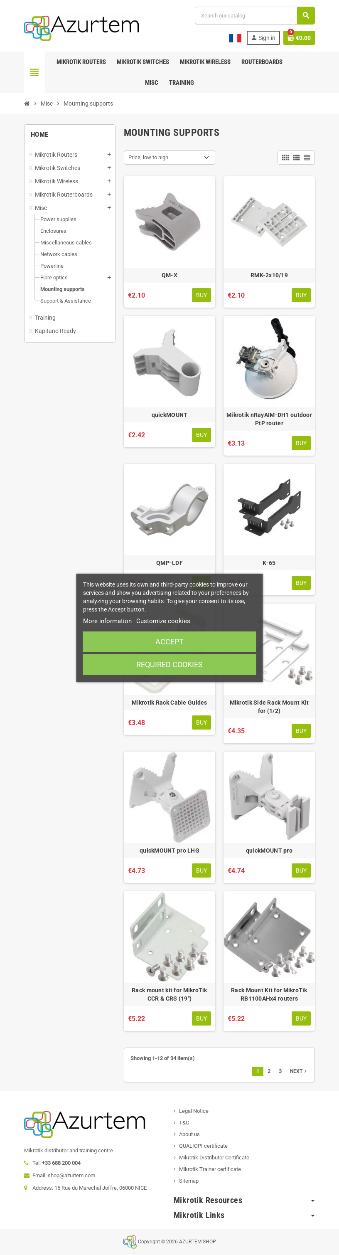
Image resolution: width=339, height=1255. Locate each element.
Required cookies (169, 664)
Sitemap (189, 1181)
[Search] (254, 16)
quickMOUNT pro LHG (169, 850)
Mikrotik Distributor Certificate (214, 1157)
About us (189, 1134)
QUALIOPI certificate (203, 1146)
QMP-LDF (169, 563)
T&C (184, 1122)
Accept (169, 641)
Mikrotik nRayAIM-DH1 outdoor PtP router (269, 419)
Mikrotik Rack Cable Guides (169, 702)
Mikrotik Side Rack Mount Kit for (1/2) (269, 706)
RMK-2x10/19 (269, 275)
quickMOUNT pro (269, 850)
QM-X (169, 275)
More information (107, 621)
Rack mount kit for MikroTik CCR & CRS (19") (169, 994)
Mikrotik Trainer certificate (210, 1169)
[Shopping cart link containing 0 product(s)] (299, 38)
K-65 (269, 563)
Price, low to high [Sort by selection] (148, 157)
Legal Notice (194, 1111)
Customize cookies (163, 621)
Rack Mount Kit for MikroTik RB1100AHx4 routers (269, 994)
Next (299, 1071)
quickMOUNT (170, 415)
